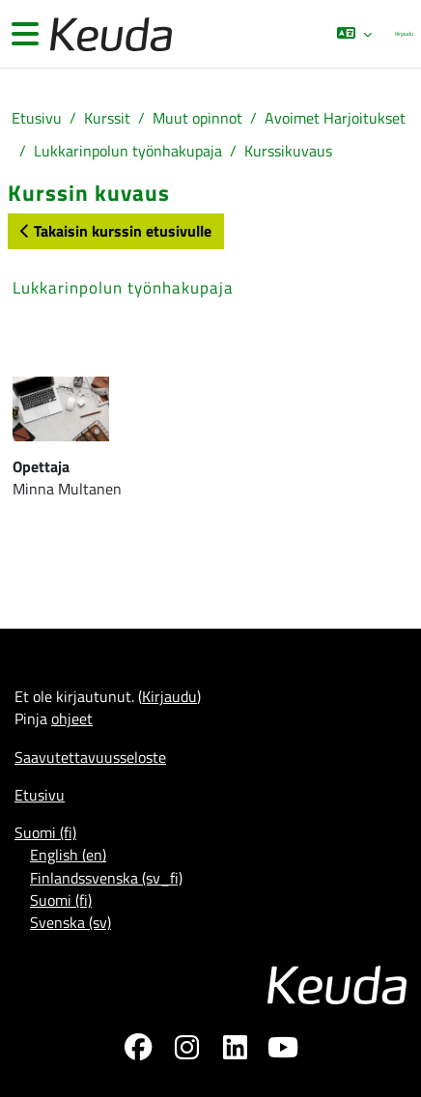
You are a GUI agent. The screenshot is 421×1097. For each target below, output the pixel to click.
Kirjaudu (404, 33)
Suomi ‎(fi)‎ (45, 832)
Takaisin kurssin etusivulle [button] (115, 230)
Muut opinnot (197, 118)
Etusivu (37, 118)
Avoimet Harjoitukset (335, 118)
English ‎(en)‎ (68, 854)
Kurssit (107, 118)
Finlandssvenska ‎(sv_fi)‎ (106, 877)
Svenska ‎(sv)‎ (70, 922)
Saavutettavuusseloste (90, 757)
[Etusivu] (109, 34)
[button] (353, 34)
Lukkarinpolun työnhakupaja (128, 151)
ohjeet (72, 718)
